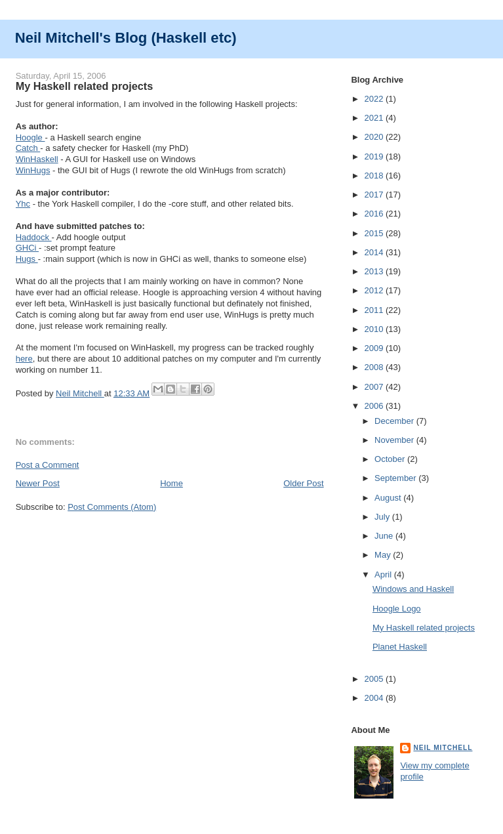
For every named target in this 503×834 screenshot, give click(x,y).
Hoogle (30, 137)
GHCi (27, 248)
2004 (375, 698)
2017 (375, 194)
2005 (375, 679)
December (395, 421)
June (384, 536)
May (383, 555)
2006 (375, 406)
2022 (375, 99)
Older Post (303, 483)
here (24, 359)
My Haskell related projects (423, 628)
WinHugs (33, 170)
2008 (375, 367)
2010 (375, 329)
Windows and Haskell (413, 589)
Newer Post (38, 483)
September (396, 478)
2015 (375, 233)
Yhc (23, 204)
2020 (375, 137)
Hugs (27, 259)
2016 (375, 214)
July (383, 517)
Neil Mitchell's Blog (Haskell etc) (126, 38)
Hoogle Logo (396, 609)
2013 (375, 271)
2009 (375, 348)
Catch (28, 148)
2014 (375, 252)
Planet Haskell (399, 647)
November (395, 440)
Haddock (34, 237)
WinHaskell (37, 159)
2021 (375, 118)
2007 (375, 387)
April (384, 574)
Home (171, 483)
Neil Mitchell (80, 393)
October (390, 459)
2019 (375, 156)
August (388, 498)
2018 (375, 175)
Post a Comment (47, 465)
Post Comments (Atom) (112, 507)
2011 (375, 310)
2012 (375, 290)
